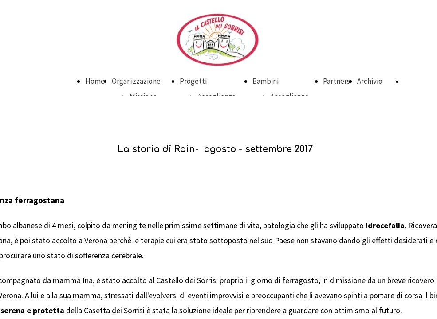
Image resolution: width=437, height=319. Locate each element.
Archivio (369, 81)
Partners (336, 81)
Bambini (265, 81)
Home (95, 81)
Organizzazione (136, 81)
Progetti (193, 81)
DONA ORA (417, 82)
